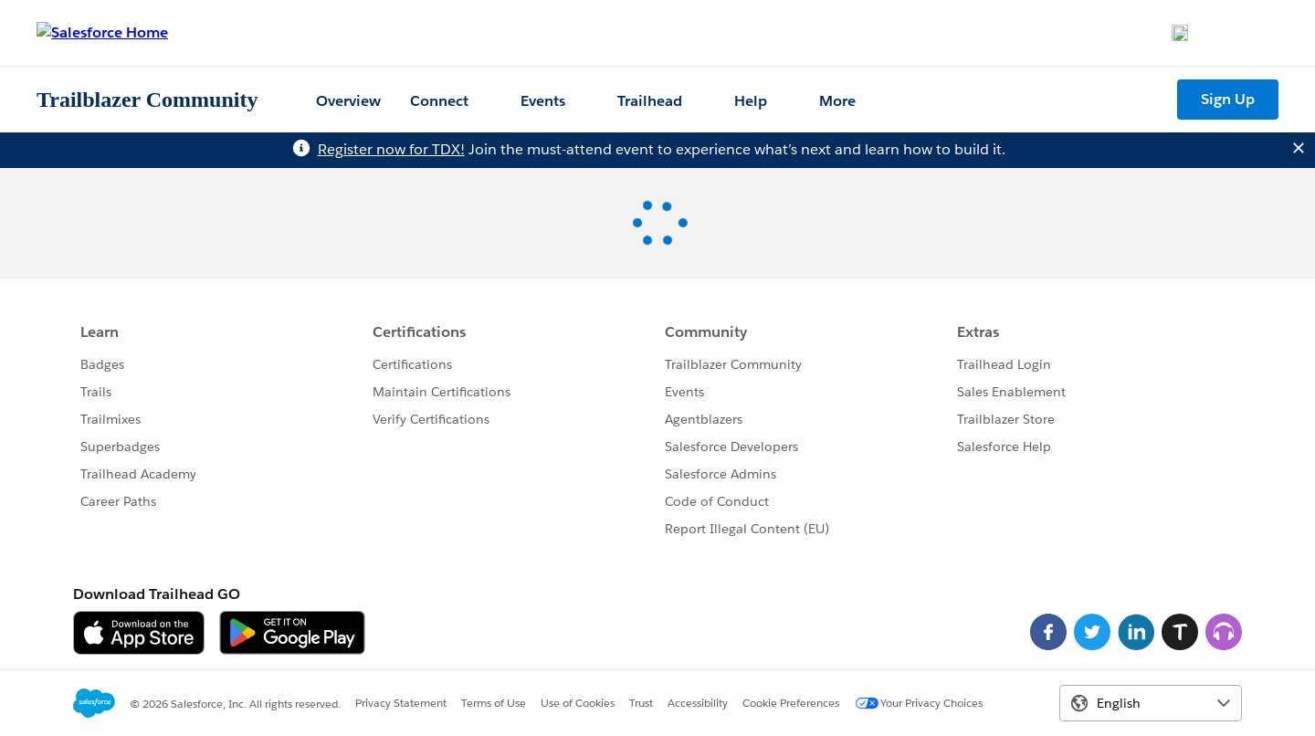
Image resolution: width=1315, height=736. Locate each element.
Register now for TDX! (391, 149)
